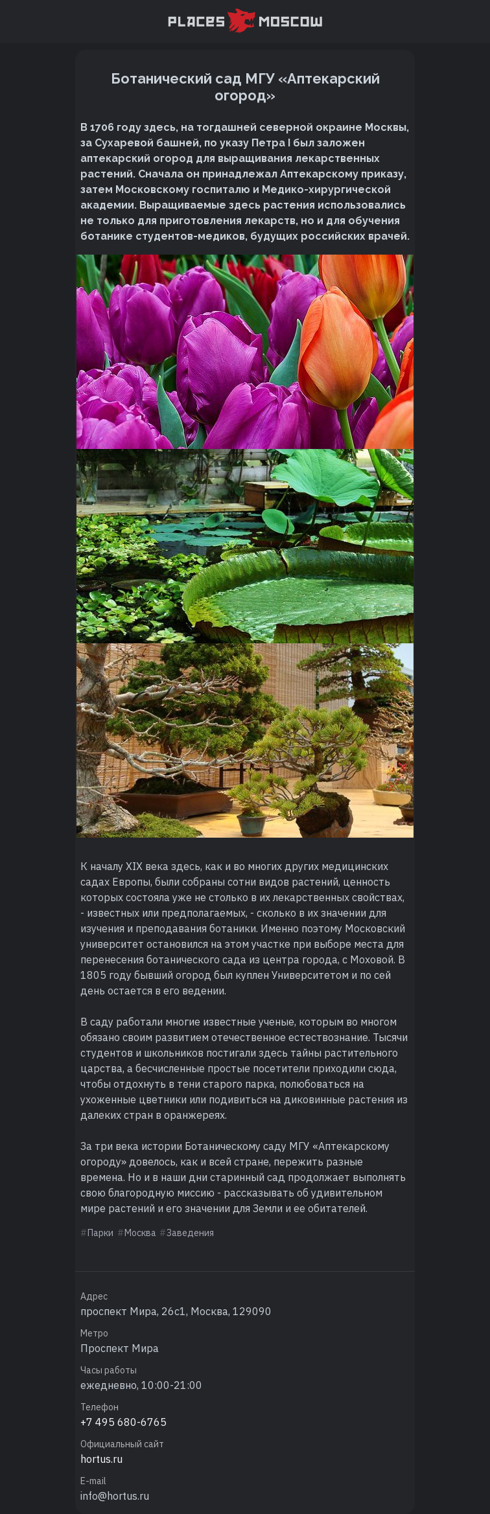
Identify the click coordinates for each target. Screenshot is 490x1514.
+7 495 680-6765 (123, 1422)
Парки (100, 1233)
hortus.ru (101, 1458)
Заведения (190, 1233)
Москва (140, 1233)
